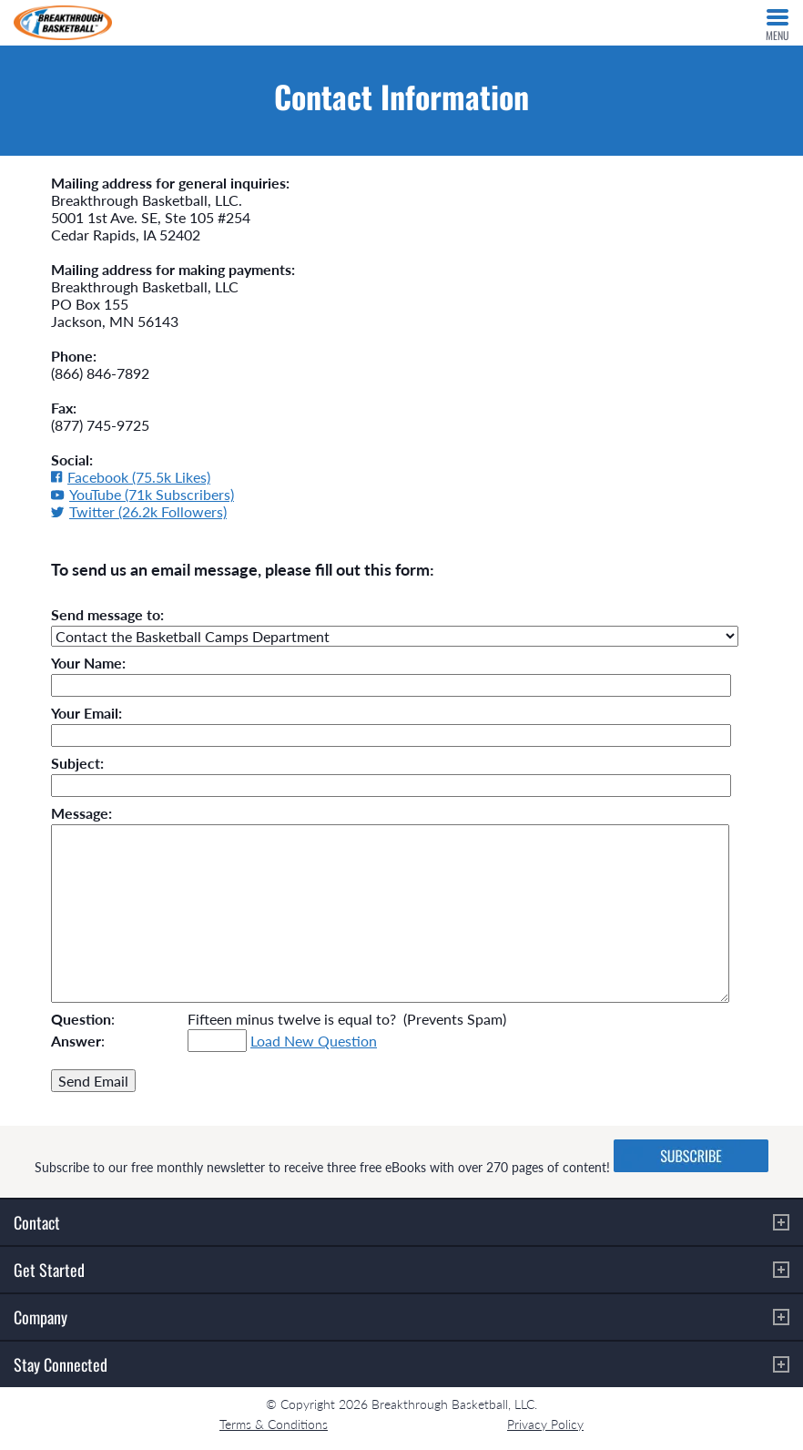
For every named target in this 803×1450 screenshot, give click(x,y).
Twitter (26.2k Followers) (139, 511)
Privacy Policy (545, 1424)
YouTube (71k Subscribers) (142, 494)
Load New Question (313, 1040)
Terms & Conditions (273, 1424)
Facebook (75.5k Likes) (130, 476)
